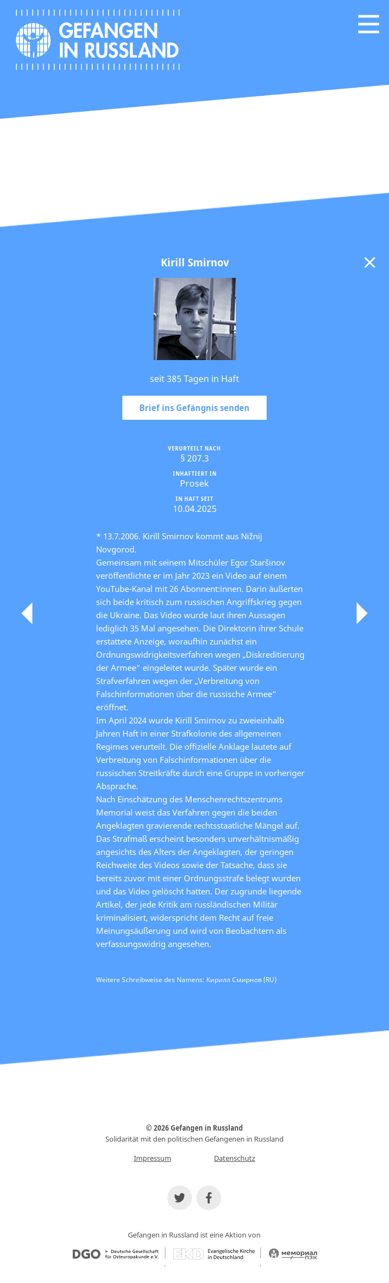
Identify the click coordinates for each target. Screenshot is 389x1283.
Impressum (152, 1158)
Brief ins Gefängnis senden (194, 408)
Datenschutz (234, 1158)
